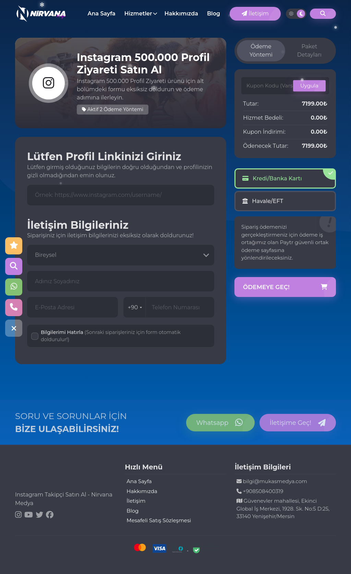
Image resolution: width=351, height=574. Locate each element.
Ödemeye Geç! (285, 287)
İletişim (255, 13)
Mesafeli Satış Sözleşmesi (158, 520)
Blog (213, 13)
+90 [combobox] (135, 307)
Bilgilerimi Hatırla (111, 336)
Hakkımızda (181, 13)
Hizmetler (138, 13)
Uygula (309, 85)
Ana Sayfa (101, 13)
